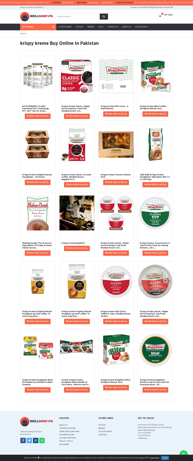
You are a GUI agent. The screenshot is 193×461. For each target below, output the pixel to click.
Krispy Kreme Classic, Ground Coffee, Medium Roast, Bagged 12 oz (76, 177)
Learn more (154, 457)
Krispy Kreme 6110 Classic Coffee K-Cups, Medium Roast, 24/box (116, 314)
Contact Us (113, 26)
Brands (91, 26)
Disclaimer (64, 444)
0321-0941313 (102, 2)
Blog (101, 26)
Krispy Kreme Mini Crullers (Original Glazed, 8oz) (153, 108)
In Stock (79, 26)
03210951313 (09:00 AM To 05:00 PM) (157, 7)
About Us (127, 26)
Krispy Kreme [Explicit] (73, 243)
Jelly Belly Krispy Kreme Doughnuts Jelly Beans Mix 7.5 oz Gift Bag (155, 177)
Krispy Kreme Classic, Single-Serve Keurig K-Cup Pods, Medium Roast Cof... (76, 109)
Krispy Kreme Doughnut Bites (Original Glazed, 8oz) (115, 381)
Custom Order (64, 26)
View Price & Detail (38, 116)
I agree (165, 458)
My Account (141, 26)
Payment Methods (67, 438)
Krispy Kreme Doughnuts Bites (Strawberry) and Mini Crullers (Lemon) (37, 382)
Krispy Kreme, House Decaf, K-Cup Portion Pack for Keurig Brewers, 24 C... (155, 245)
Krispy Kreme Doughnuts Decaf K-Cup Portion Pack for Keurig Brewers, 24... (154, 382)
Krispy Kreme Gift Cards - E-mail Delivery (115, 108)
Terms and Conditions (69, 431)
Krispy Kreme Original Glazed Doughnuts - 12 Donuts (37, 176)
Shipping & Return (67, 428)
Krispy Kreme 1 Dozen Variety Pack (116, 176)
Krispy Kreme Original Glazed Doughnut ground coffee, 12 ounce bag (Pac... (37, 314)
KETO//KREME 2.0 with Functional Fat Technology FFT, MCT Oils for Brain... (35, 109)
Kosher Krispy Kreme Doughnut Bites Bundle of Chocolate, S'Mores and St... (76, 382)
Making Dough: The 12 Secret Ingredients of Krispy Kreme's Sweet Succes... (37, 245)
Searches (103, 434)
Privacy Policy (66, 441)
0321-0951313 (115, 2)
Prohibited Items (66, 434)
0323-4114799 (76, 2)
